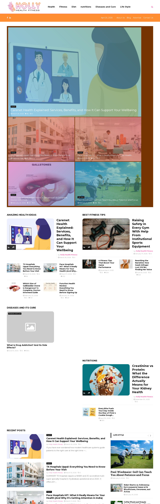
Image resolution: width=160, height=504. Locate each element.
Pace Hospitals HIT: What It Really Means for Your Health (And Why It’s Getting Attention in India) (75, 366)
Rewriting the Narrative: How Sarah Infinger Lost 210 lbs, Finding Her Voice (143, 134)
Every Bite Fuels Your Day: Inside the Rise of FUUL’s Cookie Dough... (107, 281)
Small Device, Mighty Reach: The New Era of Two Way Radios (138, 400)
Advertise (137, 18)
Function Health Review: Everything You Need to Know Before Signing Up (68, 157)
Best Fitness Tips (93, 84)
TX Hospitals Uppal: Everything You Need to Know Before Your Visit (32, 137)
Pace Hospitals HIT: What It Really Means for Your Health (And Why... (68, 137)
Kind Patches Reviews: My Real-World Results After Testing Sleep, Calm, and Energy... (138, 386)
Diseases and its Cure (21, 177)
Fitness (63, 7)
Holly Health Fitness (68, 124)
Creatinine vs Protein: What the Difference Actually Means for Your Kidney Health (142, 248)
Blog (129, 18)
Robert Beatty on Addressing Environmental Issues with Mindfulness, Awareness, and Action (137, 357)
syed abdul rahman (56, 399)
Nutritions (89, 230)
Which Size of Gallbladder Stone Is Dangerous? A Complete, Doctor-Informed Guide (32, 157)
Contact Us (148, 18)
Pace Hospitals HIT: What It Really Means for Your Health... (133, 44)
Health (51, 7)
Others (11, 486)
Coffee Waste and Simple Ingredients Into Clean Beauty (137, 372)
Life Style (125, 7)
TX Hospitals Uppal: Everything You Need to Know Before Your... (97, 42)
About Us (120, 18)
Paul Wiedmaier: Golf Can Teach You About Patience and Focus (134, 68)
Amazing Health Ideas (21, 84)
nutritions (86, 7)
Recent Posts (16, 300)
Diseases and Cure (106, 7)
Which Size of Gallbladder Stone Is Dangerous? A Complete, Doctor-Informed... (97, 67)
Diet (74, 7)
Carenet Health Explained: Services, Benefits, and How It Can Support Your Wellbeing (43, 66)
